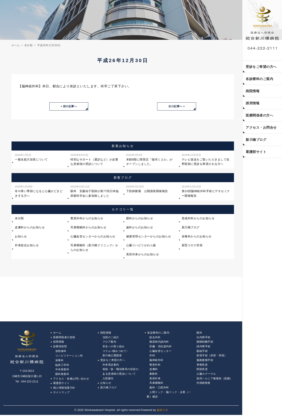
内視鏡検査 (204, 385)
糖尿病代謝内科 (159, 342)
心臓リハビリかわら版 (141, 245)
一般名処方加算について (31, 157)
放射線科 (60, 352)
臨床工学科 (62, 366)
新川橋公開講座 (112, 356)
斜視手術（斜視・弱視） (212, 356)
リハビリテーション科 (69, 356)
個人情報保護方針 (64, 390)
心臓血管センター (160, 352)
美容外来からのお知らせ (142, 254)
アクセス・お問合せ (261, 127)
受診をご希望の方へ (261, 67)
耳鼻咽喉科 (156, 385)
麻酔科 (153, 375)
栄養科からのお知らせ (197, 237)
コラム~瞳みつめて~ (115, 352)
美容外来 (154, 380)
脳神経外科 (156, 361)
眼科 (199, 333)
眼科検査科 (62, 375)
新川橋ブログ (256, 139)
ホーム (57, 333)
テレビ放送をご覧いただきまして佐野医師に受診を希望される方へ (206, 159)
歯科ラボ (162, 413)
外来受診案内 (110, 366)
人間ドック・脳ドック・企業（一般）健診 (169, 397)
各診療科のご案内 (259, 79)
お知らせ (21, 237)
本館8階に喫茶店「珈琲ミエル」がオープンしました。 (149, 159)
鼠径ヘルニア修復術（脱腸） (215, 380)
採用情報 (252, 103)
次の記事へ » (176, 106)
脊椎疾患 (202, 366)
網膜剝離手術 (205, 342)
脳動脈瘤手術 (205, 361)
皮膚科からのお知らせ (30, 227)
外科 (152, 356)
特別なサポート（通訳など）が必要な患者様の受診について (94, 159)
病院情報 (252, 91)
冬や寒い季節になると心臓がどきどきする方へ (39, 191)
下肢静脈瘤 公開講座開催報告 (147, 189)
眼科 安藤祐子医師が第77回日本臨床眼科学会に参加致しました (94, 191)
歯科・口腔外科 (159, 390)
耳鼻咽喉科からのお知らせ (88, 227)
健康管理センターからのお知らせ (148, 237)
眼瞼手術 (202, 352)
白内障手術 (204, 337)
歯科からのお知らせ (139, 227)
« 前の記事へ (69, 106)
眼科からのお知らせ (139, 218)
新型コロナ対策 (192, 245)
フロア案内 (109, 342)
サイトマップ (61, 394)
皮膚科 (153, 371)
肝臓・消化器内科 (160, 347)
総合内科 (154, 337)
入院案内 (108, 380)
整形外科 (154, 366)
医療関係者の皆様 (64, 337)
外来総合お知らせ (27, 245)
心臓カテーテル (206, 375)
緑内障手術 (204, 347)
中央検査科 (62, 371)
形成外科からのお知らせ (198, 218)
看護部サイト (256, 152)
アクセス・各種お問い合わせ (71, 380)
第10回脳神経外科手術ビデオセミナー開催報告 (206, 191)
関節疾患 (202, 371)
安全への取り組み (113, 347)
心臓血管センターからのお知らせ (92, 237)
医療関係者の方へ (259, 115)
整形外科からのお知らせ (86, 218)
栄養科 (59, 361)
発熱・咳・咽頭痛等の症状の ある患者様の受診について (119, 374)
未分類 (19, 218)
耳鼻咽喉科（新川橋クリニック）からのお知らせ (94, 248)
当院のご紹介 (110, 337)
